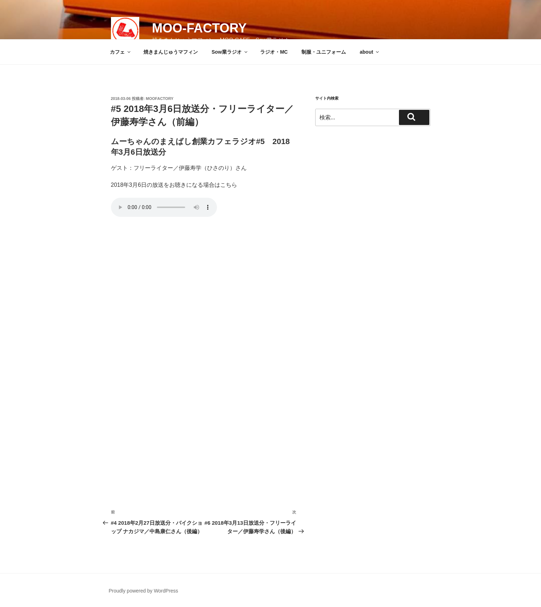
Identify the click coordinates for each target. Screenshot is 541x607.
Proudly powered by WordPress (143, 591)
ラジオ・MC (274, 52)
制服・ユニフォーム (323, 52)
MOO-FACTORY (199, 28)
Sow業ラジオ (230, 52)
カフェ (120, 52)
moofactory (160, 98)
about (370, 52)
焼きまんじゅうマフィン (170, 52)
